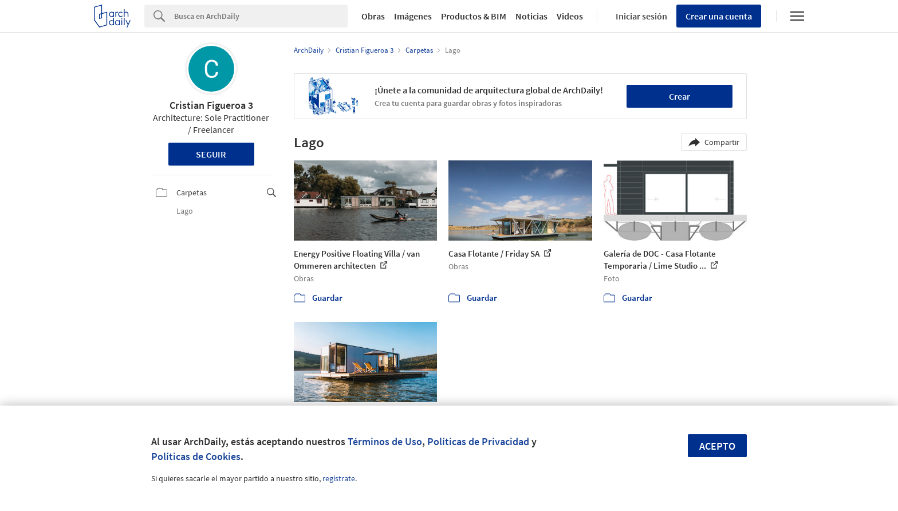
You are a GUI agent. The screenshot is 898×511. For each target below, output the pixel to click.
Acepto (717, 446)
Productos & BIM (473, 16)
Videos (570, 16)
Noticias (531, 16)
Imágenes (413, 16)
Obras (373, 16)
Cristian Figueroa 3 (211, 105)
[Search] (261, 16)
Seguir (211, 154)
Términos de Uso (385, 441)
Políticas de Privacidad (478, 441)
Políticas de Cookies (196, 456)
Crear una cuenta (719, 16)
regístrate (338, 478)
